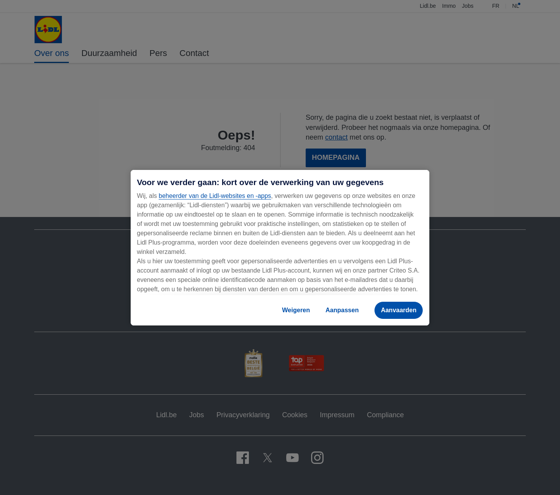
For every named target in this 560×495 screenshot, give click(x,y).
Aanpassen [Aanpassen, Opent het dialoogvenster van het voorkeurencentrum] (342, 310)
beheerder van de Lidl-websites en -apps (215, 195)
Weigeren (296, 310)
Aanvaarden (398, 310)
